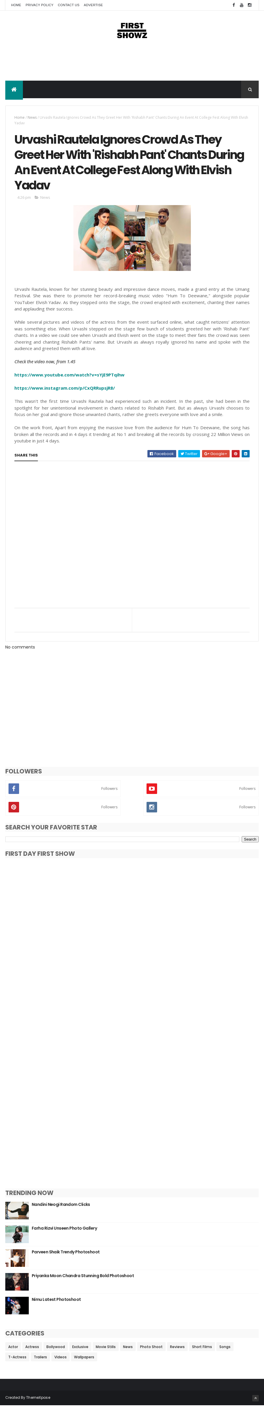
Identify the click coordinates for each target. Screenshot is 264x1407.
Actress (32, 1348)
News (32, 117)
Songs (225, 1348)
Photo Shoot (151, 1348)
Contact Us (69, 5)
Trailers (40, 1358)
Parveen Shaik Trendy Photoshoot (66, 1253)
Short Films (202, 1348)
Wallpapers (84, 1358)
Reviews (177, 1348)
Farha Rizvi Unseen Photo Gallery (64, 1230)
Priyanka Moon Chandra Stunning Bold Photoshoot (83, 1277)
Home (16, 5)
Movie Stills (106, 1348)
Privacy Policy (39, 5)
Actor (13, 1348)
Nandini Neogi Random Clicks (61, 1206)
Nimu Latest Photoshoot (56, 1301)
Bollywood (55, 1348)
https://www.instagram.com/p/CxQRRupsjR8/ (64, 390)
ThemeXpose (38, 1398)
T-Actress (17, 1358)
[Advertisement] (132, 62)
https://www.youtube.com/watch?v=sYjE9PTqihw (69, 376)
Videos (60, 1358)
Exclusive (80, 1348)
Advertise (93, 5)
